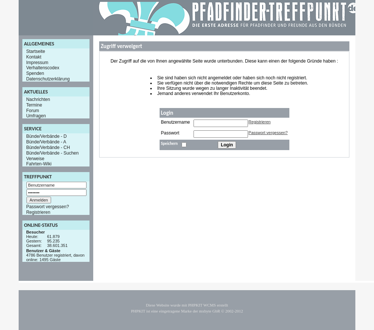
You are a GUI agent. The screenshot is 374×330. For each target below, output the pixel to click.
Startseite (35, 51)
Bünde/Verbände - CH (48, 147)
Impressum (37, 62)
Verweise (35, 158)
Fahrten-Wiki (38, 163)
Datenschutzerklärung (48, 79)
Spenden (35, 73)
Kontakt (33, 57)
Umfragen (36, 115)
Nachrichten (38, 99)
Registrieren (38, 212)
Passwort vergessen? (47, 206)
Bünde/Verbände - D (46, 136)
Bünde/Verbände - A (46, 142)
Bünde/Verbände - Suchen (52, 153)
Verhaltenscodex (42, 67)
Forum (32, 110)
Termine (34, 105)
